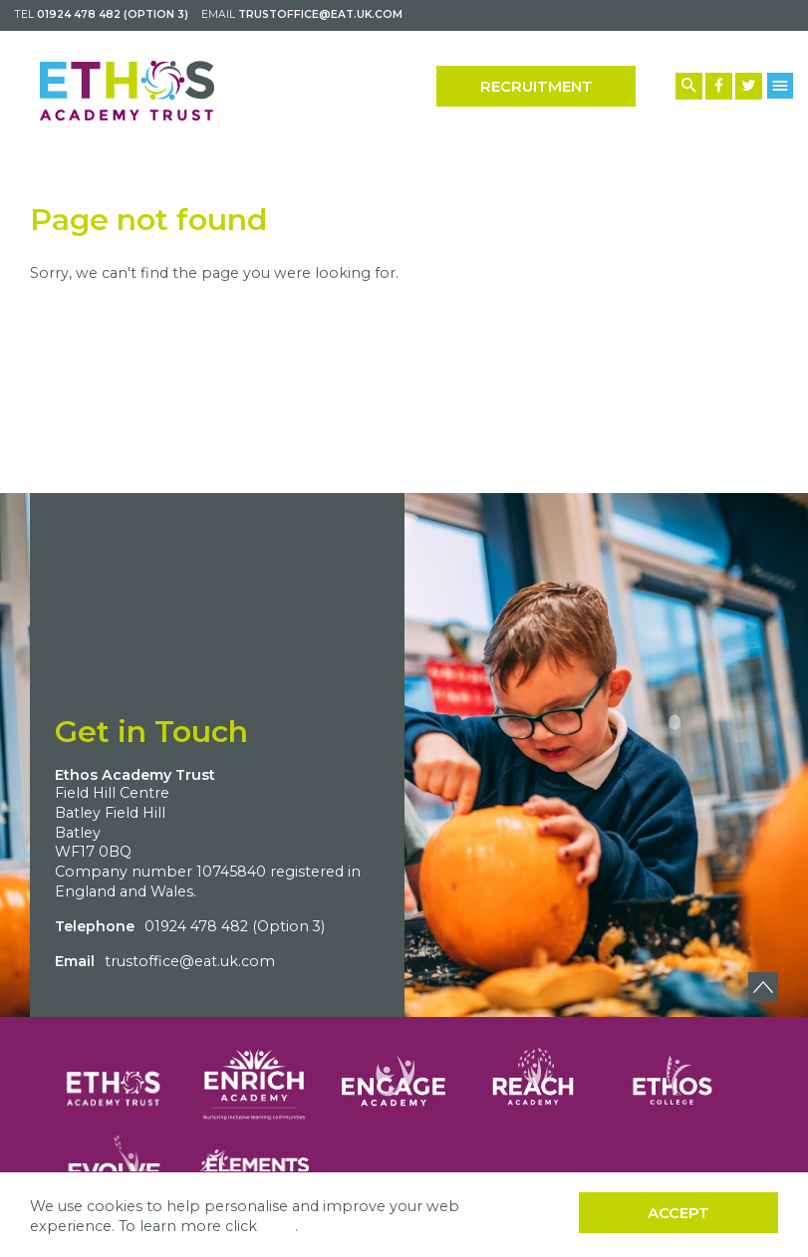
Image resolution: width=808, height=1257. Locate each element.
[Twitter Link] (748, 86)
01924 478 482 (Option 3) (112, 14)
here (278, 1226)
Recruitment (536, 86)
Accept (678, 1212)
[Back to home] (127, 91)
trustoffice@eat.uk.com (320, 14)
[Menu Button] (780, 86)
